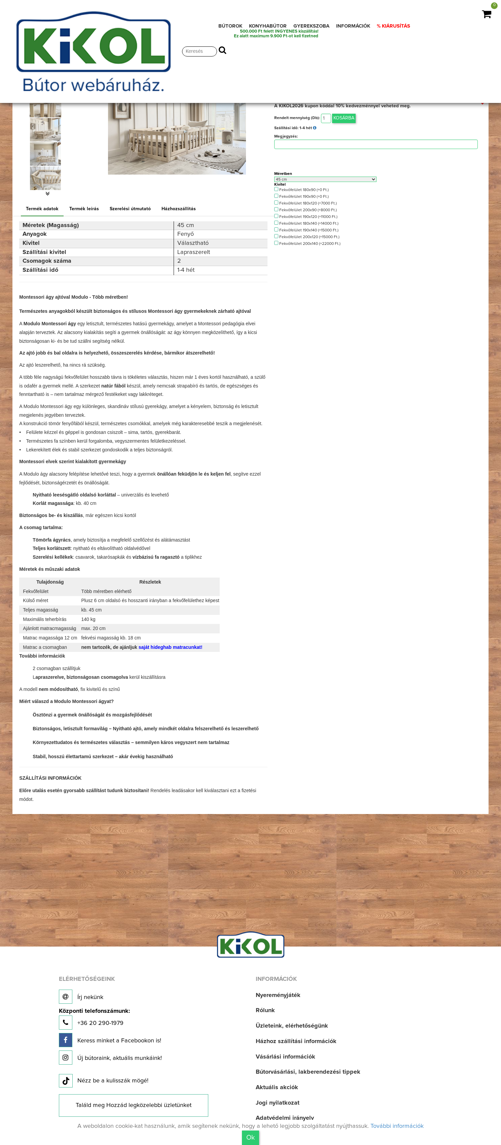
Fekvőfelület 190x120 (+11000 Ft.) (305, 216)
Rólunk (265, 1010)
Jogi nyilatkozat (277, 1103)
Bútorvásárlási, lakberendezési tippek (308, 1072)
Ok (250, 1137)
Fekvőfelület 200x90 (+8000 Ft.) (305, 209)
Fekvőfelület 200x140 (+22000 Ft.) (307, 243)
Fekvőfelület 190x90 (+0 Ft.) (301, 196)
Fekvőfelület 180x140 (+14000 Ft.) (306, 223)
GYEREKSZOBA (311, 26)
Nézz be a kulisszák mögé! (103, 1081)
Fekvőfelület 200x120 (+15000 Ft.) (306, 236)
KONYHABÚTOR (268, 26)
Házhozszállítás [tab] (179, 209)
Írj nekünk (81, 997)
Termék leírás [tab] (84, 209)
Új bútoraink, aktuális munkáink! (110, 1057)
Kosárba (343, 118)
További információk (397, 1126)
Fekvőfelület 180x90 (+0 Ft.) (301, 189)
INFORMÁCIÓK (353, 26)
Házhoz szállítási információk (296, 1041)
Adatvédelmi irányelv (285, 1118)
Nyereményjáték (278, 995)
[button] (47, 193)
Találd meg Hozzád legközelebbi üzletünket (133, 1105)
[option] (47, 106)
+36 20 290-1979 (94, 1019)
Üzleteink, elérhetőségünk (292, 1026)
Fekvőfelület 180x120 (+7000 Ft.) (305, 203)
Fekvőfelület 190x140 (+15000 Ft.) (306, 229)
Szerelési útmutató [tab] (130, 209)
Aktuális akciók (277, 1087)
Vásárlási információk (285, 1057)
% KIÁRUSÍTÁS (393, 26)
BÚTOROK (230, 26)
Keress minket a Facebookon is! (110, 1040)
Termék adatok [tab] (42, 209)
